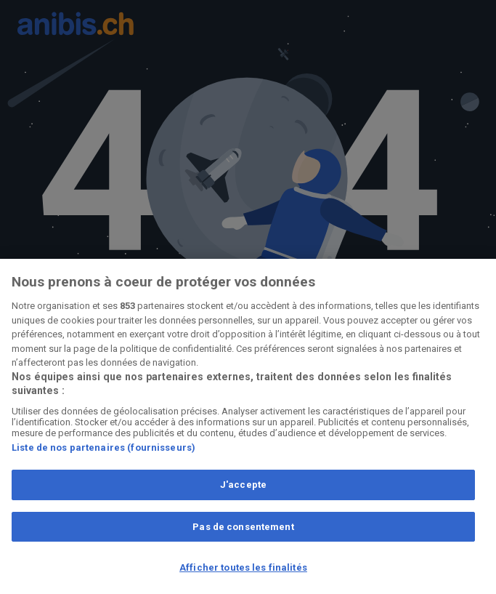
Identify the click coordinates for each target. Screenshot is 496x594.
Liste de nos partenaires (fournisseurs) (103, 447)
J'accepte (243, 484)
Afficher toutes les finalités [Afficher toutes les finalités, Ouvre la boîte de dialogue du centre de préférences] (243, 567)
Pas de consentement (242, 526)
